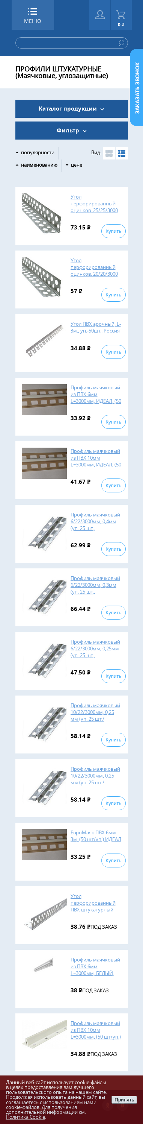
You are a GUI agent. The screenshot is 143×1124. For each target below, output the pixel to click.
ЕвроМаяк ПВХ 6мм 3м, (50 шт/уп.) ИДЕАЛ (96, 836)
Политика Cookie (25, 1116)
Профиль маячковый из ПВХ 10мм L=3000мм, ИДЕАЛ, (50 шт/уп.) (96, 461)
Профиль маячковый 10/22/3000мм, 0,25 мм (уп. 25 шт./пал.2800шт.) (95, 779)
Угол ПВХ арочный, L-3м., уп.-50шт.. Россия (96, 327)
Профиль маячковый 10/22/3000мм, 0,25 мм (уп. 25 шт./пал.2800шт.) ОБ (95, 715)
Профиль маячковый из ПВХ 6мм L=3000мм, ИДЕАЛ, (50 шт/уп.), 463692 (96, 397)
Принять (124, 1100)
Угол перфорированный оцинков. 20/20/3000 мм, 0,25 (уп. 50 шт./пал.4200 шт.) (94, 274)
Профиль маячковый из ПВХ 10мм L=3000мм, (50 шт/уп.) (96, 1030)
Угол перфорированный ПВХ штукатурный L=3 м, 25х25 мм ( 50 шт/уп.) (93, 910)
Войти (100, 15)
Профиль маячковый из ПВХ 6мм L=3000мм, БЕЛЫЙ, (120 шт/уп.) (95, 969)
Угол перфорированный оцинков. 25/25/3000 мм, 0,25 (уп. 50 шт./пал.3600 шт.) (94, 210)
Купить (113, 231)
